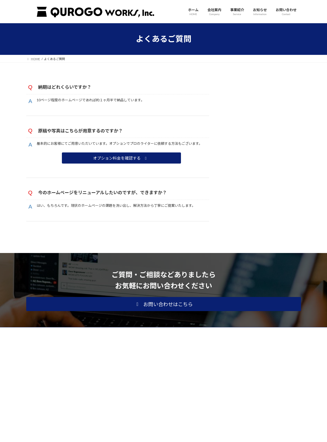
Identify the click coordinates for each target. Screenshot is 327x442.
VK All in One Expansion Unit (195, 433)
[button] (122, 167)
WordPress (136, 433)
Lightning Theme (162, 433)
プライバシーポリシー (46, 350)
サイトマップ (79, 350)
